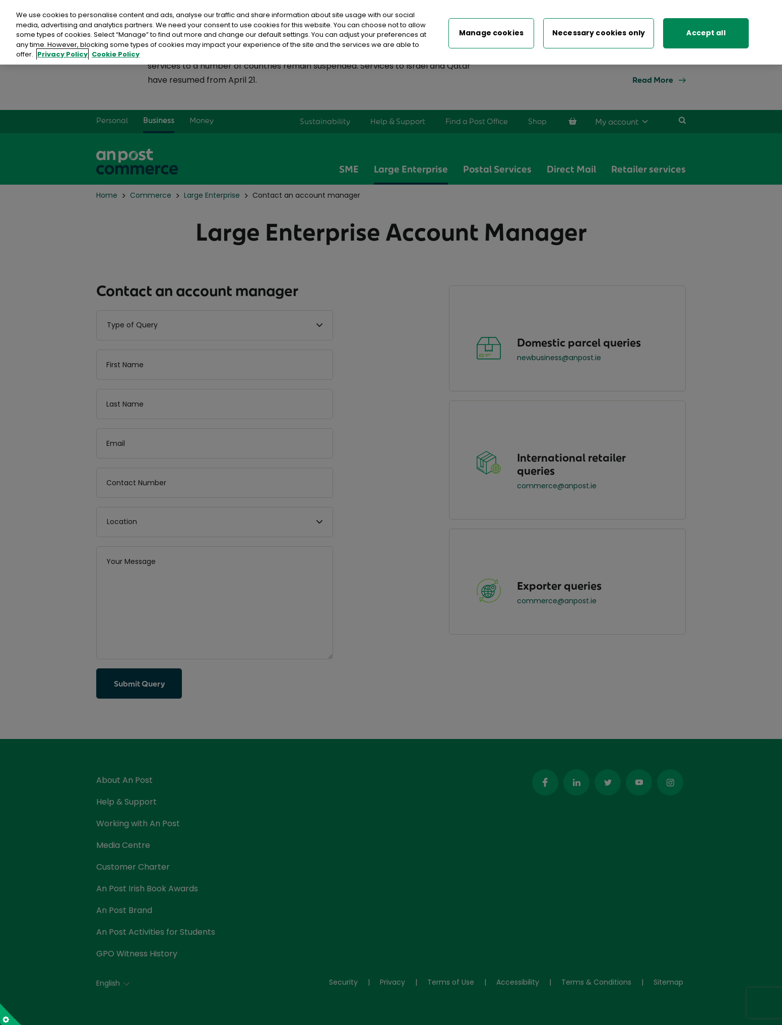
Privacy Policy (62, 53)
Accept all (705, 31)
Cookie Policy (116, 53)
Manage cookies (491, 31)
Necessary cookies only (598, 31)
